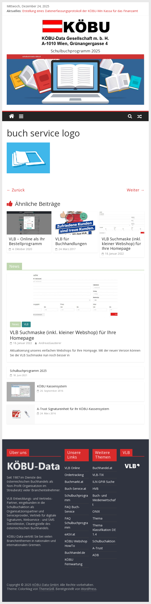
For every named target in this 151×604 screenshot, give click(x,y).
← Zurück (16, 189)
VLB (26, 324)
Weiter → (135, 189)
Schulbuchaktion (103, 541)
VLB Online (72, 468)
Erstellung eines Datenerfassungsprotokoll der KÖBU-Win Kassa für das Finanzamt (80, 11)
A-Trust (97, 548)
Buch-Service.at (75, 489)
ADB (95, 555)
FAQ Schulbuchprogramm (76, 522)
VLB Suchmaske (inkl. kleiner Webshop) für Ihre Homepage (121, 243)
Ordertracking (74, 475)
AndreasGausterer (50, 343)
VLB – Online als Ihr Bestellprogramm (27, 241)
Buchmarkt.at (74, 482)
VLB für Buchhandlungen (71, 241)
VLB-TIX (98, 475)
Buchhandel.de (75, 553)
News (15, 324)
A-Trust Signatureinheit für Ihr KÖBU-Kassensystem (73, 409)
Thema (97, 518)
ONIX (96, 511)
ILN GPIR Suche (103, 482)
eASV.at (70, 534)
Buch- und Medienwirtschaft (104, 500)
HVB (95, 489)
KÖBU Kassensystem (52, 386)
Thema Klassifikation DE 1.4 (104, 529)
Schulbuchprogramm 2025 (28, 371)
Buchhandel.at (102, 468)
